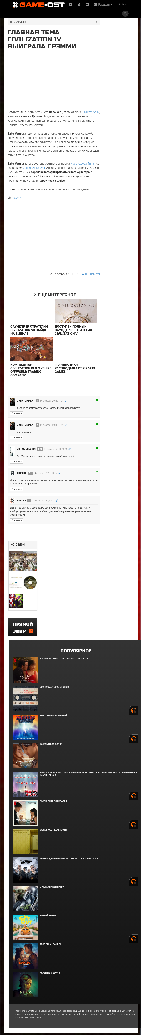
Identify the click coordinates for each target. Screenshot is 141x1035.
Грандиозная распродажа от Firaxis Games (63, 374)
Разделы (104, 4)
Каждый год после (51, 746)
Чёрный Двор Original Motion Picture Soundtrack (69, 860)
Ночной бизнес (48, 917)
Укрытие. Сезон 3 (50, 974)
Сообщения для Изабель (54, 803)
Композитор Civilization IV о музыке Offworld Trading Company (25, 376)
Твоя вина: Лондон (50, 946)
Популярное (75, 652)
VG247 (16, 209)
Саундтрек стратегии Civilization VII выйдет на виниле (29, 339)
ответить (16, 420)
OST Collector (81, 285)
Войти (122, 13)
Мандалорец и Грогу (52, 889)
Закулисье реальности (53, 831)
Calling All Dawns (46, 171)
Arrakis (25, 479)
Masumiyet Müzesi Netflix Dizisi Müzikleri (64, 660)
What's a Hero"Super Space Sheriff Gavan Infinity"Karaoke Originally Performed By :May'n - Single (88, 775)
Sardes (24, 507)
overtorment (28, 407)
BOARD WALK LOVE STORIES (54, 689)
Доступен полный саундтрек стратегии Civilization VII (68, 339)
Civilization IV (16, 111)
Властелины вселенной (53, 717)
